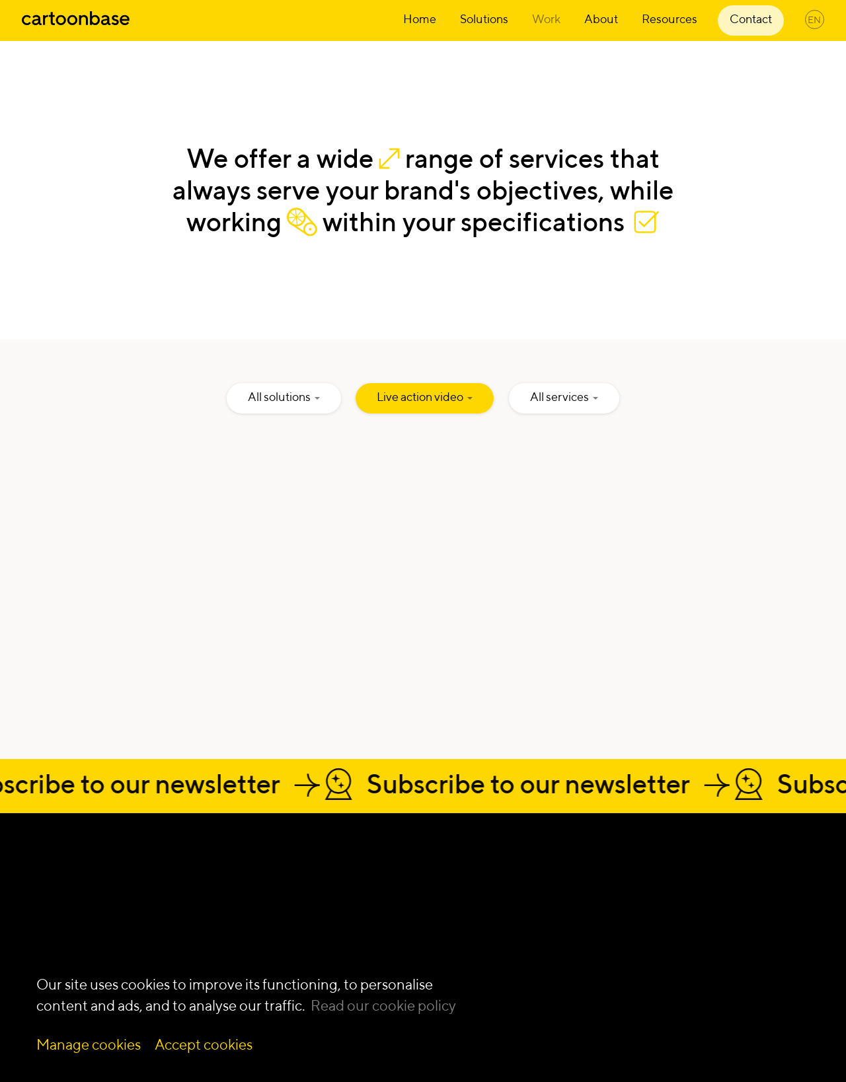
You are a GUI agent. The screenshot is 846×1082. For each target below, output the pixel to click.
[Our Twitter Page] (123, 930)
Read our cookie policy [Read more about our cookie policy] (383, 1005)
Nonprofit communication (712, 906)
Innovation (328, 906)
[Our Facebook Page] (90, 930)
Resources (669, 19)
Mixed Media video (523, 955)
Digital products (343, 955)
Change (322, 872)
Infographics (506, 906)
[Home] (76, 26)
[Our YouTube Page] (156, 930)
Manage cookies (88, 1044)
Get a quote (114, 888)
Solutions (484, 19)
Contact (751, 19)
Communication (344, 939)
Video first (327, 922)
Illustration (500, 889)
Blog (657, 957)
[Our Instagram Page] (57, 930)
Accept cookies (203, 1044)
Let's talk (96, 857)
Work (546, 19)
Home (419, 19)
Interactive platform (524, 922)
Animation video (515, 872)
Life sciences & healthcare (712, 889)
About (601, 19)
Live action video (516, 939)
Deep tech (673, 872)
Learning (324, 889)
